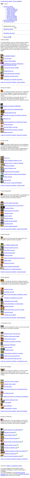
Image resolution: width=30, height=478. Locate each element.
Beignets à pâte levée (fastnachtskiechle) (13, 109)
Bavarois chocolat (8, 223)
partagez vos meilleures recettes (14, 465)
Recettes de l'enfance (12, 16)
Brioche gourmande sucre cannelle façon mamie (15, 122)
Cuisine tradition (11, 8)
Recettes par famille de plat (10, 20)
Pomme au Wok (7, 180)
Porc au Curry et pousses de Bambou (13, 182)
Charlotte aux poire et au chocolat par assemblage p (15, 396)
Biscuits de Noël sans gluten (11, 438)
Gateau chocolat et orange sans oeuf (12, 358)
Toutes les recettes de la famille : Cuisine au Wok (13, 185)
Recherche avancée (8, 29)
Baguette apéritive (8, 218)
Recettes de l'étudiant (12, 17)
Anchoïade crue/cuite (9, 292)
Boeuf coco (6, 158)
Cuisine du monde (11, 12)
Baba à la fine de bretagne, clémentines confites (15, 294)
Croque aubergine (7, 405)
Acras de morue (7, 58)
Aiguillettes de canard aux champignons (13, 63)
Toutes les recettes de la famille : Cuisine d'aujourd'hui (14, 229)
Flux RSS (7, 37)
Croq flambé (8, 402)
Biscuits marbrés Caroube (10, 445)
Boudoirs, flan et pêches (10, 384)
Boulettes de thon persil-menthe (11, 336)
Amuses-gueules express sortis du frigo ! (14, 205)
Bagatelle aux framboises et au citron (13, 297)
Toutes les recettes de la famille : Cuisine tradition (13, 82)
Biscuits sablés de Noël (10, 112)
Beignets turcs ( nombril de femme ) (12, 269)
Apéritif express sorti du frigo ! (11, 210)
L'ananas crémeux (9, 208)
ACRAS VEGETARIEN (10, 61)
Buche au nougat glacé (10, 453)
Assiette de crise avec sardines (11, 381)
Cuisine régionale (11, 14)
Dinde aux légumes (9, 165)
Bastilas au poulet (8, 255)
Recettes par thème (8, 6)
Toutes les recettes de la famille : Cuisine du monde (13, 271)
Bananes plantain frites (9, 252)
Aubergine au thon (8, 213)
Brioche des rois (6, 118)
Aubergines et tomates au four (11, 76)
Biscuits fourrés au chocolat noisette (12, 441)
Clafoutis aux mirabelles (10, 314)
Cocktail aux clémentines (9, 344)
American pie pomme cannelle (11, 67)
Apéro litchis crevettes (9, 250)
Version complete (17, 1)
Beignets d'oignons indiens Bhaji (11, 266)
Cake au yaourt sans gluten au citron (13, 456)
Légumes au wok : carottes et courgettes (13, 163)
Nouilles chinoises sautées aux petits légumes (15, 174)
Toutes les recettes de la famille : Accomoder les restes (14, 361)
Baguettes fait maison (9, 432)
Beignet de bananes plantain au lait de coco (14, 258)
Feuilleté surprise (9, 350)
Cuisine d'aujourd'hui (12, 10)
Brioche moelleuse (8, 124)
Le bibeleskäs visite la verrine (10, 301)
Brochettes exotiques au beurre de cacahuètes (15, 451)
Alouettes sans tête (8, 289)
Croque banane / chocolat (10, 408)
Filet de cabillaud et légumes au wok (13, 160)
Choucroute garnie (8, 312)
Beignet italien (7, 260)
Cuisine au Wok (10, 13)
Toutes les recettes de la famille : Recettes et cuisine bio (14, 459)
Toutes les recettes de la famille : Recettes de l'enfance (14, 135)
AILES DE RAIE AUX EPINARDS (12, 429)
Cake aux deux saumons (10, 338)
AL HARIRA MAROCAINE (11, 245)
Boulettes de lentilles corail (10, 447)
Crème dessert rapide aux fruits (10, 399)
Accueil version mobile (6, 1)
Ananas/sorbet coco (8, 71)
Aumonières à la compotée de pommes (12, 79)
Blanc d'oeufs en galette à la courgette (13, 353)
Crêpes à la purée (8, 347)
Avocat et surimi (8, 215)
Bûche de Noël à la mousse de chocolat (13, 129)
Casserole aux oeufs (9, 393)
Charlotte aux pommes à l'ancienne (12, 341)
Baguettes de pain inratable (10, 221)
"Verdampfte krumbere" (9, 56)
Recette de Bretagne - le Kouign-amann (13, 303)
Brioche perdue (8, 386)
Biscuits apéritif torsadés (10, 435)
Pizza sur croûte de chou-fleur (11, 203)
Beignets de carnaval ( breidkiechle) (12, 106)
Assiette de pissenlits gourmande (12, 73)
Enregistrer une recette (9, 33)
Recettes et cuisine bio (12, 9)
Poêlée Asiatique (8, 176)
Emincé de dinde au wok (10, 168)
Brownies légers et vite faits (10, 127)
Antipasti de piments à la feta (11, 247)
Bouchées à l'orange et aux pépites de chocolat (15, 115)
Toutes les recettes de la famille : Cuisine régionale (13, 317)
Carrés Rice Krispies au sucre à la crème (14, 309)
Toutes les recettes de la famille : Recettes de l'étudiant (14, 411)
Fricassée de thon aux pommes (11, 171)
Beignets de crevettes (9, 263)
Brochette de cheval (9, 306)
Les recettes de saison (9, 21)
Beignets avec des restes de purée (12, 333)
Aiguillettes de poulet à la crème (8, 65)
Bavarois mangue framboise (10, 226)
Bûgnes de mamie (8, 132)
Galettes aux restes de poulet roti (12, 356)
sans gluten (18, 472)
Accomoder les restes (12, 19)
